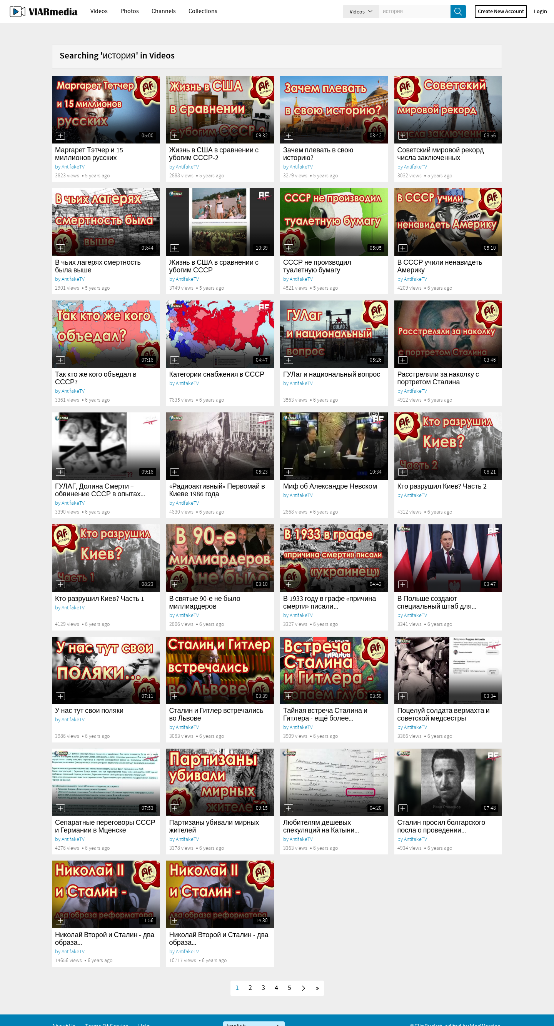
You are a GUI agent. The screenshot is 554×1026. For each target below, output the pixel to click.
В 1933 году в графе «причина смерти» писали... (329, 589)
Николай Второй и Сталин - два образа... (104, 926)
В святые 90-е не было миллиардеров (204, 589)
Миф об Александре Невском (330, 473)
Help (144, 1013)
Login (540, 11)
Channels (164, 11)
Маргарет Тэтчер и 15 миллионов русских (89, 141)
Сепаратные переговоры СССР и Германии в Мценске (105, 813)
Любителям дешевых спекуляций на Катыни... (321, 813)
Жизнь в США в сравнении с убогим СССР (214, 253)
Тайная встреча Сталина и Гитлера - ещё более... (325, 701)
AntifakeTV (73, 153)
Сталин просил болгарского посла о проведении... (441, 813)
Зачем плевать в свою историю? (318, 141)
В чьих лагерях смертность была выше (98, 253)
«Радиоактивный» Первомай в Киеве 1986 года (217, 477)
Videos (99, 11)
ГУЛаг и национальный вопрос (331, 361)
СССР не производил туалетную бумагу (317, 253)
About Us (63, 1013)
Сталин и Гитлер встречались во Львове (216, 701)
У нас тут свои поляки (89, 697)
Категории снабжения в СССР (217, 361)
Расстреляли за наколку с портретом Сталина (438, 365)
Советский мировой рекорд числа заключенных (440, 141)
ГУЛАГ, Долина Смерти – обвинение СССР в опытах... (100, 477)
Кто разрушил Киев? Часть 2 (442, 473)
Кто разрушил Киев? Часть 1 (99, 586)
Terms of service (106, 1013)
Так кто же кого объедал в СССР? (96, 365)
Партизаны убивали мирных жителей (214, 813)
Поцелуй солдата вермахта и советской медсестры (443, 701)
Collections (203, 11)
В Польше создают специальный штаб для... (437, 589)
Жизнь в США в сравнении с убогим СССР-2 (214, 141)
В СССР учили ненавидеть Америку (439, 253)
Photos (129, 11)
